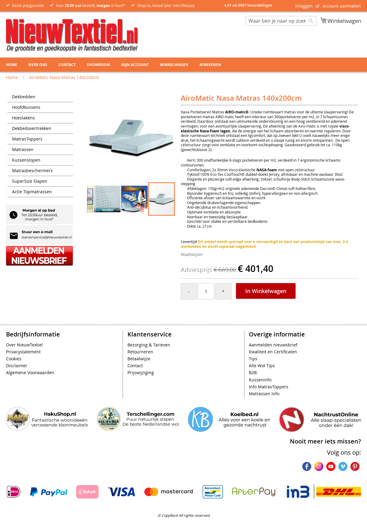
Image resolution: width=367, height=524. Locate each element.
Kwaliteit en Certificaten (273, 352)
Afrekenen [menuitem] (210, 64)
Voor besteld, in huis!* (90, 5)
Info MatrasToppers (268, 387)
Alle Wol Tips (262, 365)
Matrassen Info (264, 393)
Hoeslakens (23, 118)
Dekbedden (23, 97)
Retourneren (140, 352)
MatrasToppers (27, 139)
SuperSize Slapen (29, 181)
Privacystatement (23, 352)
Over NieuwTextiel (24, 345)
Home (12, 77)
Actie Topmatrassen (32, 192)
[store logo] (72, 35)
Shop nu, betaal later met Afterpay (166, 5)
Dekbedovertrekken (31, 128)
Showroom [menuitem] (98, 64)
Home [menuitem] (11, 64)
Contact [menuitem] (67, 64)
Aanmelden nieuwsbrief (273, 345)
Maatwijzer (192, 254)
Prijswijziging (140, 372)
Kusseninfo (260, 380)
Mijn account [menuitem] (135, 64)
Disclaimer (16, 365)
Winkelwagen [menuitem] (174, 64)
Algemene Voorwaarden (30, 372)
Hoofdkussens (26, 107)
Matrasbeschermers (32, 171)
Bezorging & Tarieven (148, 345)
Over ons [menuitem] (37, 64)
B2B (253, 372)
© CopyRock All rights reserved (183, 515)
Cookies (13, 358)
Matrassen (22, 149)
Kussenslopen (26, 160)
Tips (253, 358)
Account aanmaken (341, 6)
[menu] (183, 65)
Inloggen (304, 6)
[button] (99, 138)
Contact (135, 365)
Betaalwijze (138, 358)
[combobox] (281, 21)
